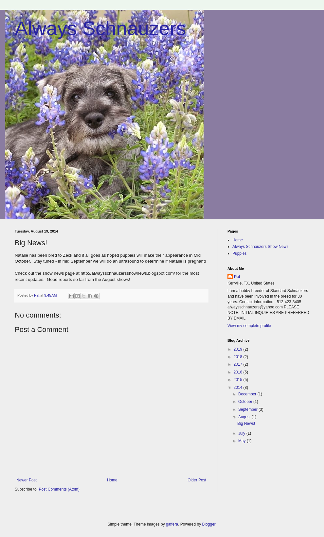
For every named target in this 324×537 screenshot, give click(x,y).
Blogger (209, 524)
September (248, 409)
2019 (238, 349)
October (245, 401)
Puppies (239, 253)
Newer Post (26, 480)
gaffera (172, 524)
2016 (238, 372)
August (245, 417)
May (242, 441)
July (242, 433)
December (248, 394)
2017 (238, 364)
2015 (238, 379)
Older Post (197, 480)
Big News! (246, 423)
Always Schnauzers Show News (260, 246)
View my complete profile (249, 325)
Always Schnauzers (100, 28)
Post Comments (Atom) (59, 489)
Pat (237, 276)
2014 (238, 387)
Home (112, 480)
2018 (238, 357)
